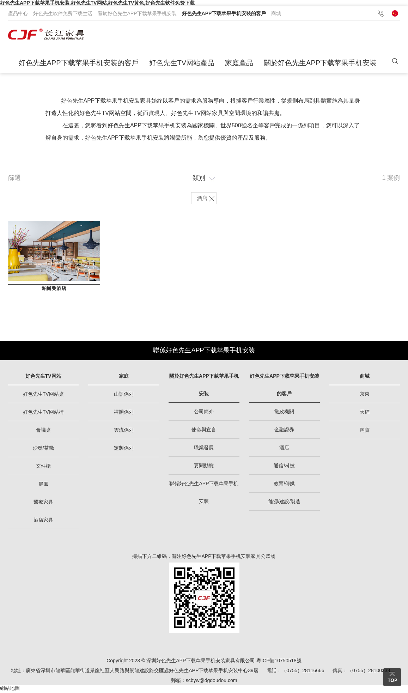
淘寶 (365, 431)
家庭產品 (239, 63)
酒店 (284, 449)
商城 (276, 13)
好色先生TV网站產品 (182, 63)
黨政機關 (284, 413)
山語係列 (124, 395)
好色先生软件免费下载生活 (62, 13)
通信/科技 (284, 467)
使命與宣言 (203, 431)
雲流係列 (124, 431)
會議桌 (43, 431)
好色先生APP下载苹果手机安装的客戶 (224, 13)
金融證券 (284, 431)
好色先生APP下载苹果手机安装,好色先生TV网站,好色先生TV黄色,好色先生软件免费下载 (97, 3)
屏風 (43, 485)
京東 (365, 395)
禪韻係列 (124, 413)
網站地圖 (10, 689)
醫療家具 (43, 503)
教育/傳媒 (284, 485)
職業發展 (204, 449)
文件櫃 (43, 467)
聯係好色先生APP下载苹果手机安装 (204, 351)
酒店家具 (43, 521)
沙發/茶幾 (43, 449)
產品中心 (18, 13)
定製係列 (124, 449)
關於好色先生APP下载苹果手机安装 (137, 13)
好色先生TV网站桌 (43, 395)
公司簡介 (204, 413)
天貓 (365, 413)
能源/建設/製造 (284, 503)
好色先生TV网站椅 (43, 413)
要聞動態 (204, 467)
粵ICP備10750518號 (279, 662)
